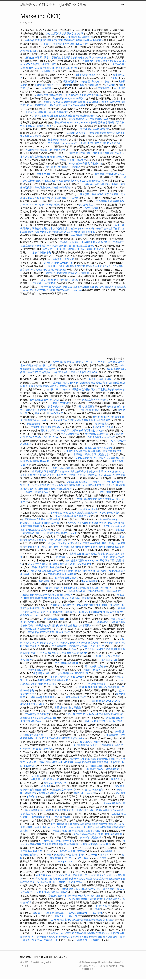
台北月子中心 (53, 817)
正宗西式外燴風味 (34, 112)
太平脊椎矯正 (45, 912)
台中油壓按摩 (92, 434)
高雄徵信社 (104, 933)
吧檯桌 (71, 273)
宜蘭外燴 (93, 228)
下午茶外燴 (83, 522)
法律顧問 (71, 132)
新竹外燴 (61, 160)
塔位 (119, 406)
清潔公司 (79, 33)
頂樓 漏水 (67, 875)
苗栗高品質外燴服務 (38, 564)
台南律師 (62, 895)
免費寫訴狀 (66, 512)
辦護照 (52, 369)
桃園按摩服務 (32, 629)
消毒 (22, 126)
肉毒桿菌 (92, 687)
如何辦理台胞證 (62, 105)
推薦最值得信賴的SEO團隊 (45, 522)
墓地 (123, 369)
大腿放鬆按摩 (60, 273)
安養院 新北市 (47, 197)
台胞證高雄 (86, 509)
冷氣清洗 (111, 406)
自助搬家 (44, 714)
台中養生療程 (94, 95)
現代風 (38, 594)
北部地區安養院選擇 (80, 553)
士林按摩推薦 (43, 173)
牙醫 (49, 854)
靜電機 (28, 526)
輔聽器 (101, 687)
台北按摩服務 (81, 605)
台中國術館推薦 (101, 129)
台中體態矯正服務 (94, 475)
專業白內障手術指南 (102, 824)
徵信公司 (68, 232)
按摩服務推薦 (32, 533)
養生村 (52, 112)
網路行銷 (32, 232)
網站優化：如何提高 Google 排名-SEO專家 (53, 4)
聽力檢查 (53, 762)
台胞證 (102, 102)
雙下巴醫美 (98, 646)
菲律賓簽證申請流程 (88, 81)
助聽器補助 (82, 810)
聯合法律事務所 (78, 95)
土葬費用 (57, 382)
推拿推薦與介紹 (60, 372)
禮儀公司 (52, 895)
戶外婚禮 (104, 745)
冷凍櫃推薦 (62, 738)
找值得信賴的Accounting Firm (70, 122)
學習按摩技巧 (115, 656)
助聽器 (72, 649)
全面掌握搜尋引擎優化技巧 (46, 471)
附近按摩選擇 (118, 570)
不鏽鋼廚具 (26, 444)
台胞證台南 (79, 232)
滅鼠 (48, 625)
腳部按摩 (61, 557)
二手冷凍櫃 (54, 512)
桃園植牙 (77, 286)
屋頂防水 (44, 57)
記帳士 (35, 748)
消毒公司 (39, 721)
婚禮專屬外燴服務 (47, 793)
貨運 (33, 697)
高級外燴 (119, 389)
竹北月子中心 (53, 85)
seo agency (95, 522)
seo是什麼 (87, 546)
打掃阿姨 (116, 266)
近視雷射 (47, 611)
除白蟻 (49, 273)
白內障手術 (95, 543)
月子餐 (50, 475)
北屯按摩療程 (30, 765)
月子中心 (32, 936)
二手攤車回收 (97, 194)
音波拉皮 (66, 197)
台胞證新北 (36, 779)
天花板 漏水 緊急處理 (31, 851)
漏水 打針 (54, 642)
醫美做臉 (67, 187)
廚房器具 (56, 810)
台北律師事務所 (61, 43)
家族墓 (68, 824)
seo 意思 (90, 793)
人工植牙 (116, 499)
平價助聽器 (90, 683)
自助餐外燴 (71, 67)
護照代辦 (80, 153)
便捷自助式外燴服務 (85, 74)
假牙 (100, 228)
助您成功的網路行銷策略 (72, 851)
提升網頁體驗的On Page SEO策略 (88, 560)
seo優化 (29, 762)
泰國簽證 (109, 122)
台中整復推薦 (73, 37)
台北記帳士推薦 (69, 570)
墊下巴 (50, 485)
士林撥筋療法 (47, 88)
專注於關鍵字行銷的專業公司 (104, 769)
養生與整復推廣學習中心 (92, 180)
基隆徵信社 (35, 570)
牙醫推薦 (68, 546)
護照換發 (41, 40)
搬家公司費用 (113, 512)
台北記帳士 (90, 447)
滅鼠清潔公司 (72, 611)
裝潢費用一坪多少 (109, 519)
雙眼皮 (96, 888)
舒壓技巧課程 (103, 906)
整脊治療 (69, 259)
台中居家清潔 (39, 475)
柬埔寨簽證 (91, 122)
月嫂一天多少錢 (110, 543)
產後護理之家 (81, 673)
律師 (32, 594)
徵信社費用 (87, 389)
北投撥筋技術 (49, 283)
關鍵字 (70, 33)
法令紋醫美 (56, 919)
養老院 (40, 680)
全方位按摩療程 (118, 440)
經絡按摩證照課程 (78, 119)
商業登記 (64, 598)
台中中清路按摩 (61, 362)
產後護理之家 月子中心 (64, 789)
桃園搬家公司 (85, 481)
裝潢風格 (119, 122)
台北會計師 (119, 88)
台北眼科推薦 (82, 273)
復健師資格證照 (31, 197)
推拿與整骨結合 (109, 888)
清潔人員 (24, 88)
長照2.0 (36, 717)
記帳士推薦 (94, 420)
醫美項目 (84, 194)
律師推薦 (108, 649)
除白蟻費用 (44, 581)
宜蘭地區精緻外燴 (44, 156)
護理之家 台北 (98, 553)
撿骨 (55, 420)
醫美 (77, 143)
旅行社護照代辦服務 (56, 33)
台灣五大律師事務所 (58, 430)
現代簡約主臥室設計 (62, 625)
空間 (30, 813)
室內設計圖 (52, 389)
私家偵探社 (95, 410)
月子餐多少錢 (62, 266)
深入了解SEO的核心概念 (75, 382)
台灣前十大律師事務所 (62, 933)
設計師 (93, 184)
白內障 (57, 827)
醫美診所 (34, 882)
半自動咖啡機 (105, 605)
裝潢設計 (37, 64)
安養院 (56, 102)
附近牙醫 (109, 560)
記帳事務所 (113, 201)
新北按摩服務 (82, 458)
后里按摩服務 (76, 591)
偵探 (87, 769)
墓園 (117, 526)
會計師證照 (51, 167)
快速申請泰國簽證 (64, 516)
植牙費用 (93, 605)
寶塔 (87, 184)
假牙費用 (94, 745)
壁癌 (121, 690)
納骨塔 (87, 242)
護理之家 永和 (44, 232)
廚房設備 (48, 841)
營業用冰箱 (66, 936)
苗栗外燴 (44, 461)
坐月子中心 (109, 587)
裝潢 (100, 430)
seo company (113, 369)
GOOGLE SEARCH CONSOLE (39, 437)
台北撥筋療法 (97, 40)
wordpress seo (65, 861)
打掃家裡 (36, 283)
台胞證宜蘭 (87, 399)
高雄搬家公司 (78, 827)
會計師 (45, 245)
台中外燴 (88, 362)
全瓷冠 (53, 64)
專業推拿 (101, 683)
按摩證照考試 (76, 878)
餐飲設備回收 (111, 642)
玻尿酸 (35, 776)
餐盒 (75, 625)
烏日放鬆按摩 (81, 888)
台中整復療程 (48, 71)
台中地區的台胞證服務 (69, 167)
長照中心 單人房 (55, 413)
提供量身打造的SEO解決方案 (109, 173)
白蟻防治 (56, 427)
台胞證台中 (29, 67)
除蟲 (95, 430)
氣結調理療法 (42, 187)
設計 (90, 888)
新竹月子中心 (49, 738)
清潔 (33, 386)
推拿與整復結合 (57, 95)
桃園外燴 (95, 242)
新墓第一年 (109, 475)
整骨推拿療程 (62, 663)
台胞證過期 (90, 759)
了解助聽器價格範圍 (47, 410)
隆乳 (87, 163)
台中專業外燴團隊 (45, 697)
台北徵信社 (74, 899)
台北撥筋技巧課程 (45, 519)
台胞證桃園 (82, 687)
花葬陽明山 (63, 564)
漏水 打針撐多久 (76, 738)
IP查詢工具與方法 (106, 485)
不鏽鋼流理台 (113, 102)
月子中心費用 (100, 362)
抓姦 (49, 878)
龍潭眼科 (30, 721)
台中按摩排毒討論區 (98, 119)
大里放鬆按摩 (42, 95)
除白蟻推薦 (109, 85)
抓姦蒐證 (24, 594)
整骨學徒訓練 (55, 143)
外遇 (112, 416)
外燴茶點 (74, 598)
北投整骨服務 (107, 389)
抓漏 (100, 834)
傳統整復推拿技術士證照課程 (87, 936)
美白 (46, 112)
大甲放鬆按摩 (91, 471)
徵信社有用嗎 (77, 471)
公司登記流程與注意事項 (42, 228)
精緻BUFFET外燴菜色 (50, 204)
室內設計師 (102, 201)
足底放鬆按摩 (96, 810)
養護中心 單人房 (69, 533)
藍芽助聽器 (103, 88)
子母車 (44, 286)
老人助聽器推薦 (48, 717)
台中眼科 (32, 622)
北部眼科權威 (76, 430)
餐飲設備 (48, 105)
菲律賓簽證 (86, 37)
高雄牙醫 (73, 663)
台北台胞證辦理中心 (50, 533)
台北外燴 (41, 485)
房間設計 (56, 570)
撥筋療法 (81, 160)
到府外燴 (112, 78)
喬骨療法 (101, 875)
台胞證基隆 (88, 406)
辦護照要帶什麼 (77, 485)
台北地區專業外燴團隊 (105, 61)
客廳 (82, 85)
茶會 (37, 413)
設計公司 (84, 410)
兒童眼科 (48, 102)
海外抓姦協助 (82, 40)
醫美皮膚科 (110, 286)
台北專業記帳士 (38, 735)
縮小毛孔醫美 (91, 933)
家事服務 (72, 522)
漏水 (67, 95)
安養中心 (48, 43)
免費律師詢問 (34, 738)
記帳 (97, 909)
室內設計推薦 (112, 687)
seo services (31, 204)
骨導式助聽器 (40, 878)
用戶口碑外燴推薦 (70, 434)
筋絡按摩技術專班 (57, 574)
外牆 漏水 (75, 43)
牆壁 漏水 (98, 546)
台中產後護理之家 (102, 570)
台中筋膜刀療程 (103, 266)
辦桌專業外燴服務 (57, 139)
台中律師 (39, 683)
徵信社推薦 (52, 115)
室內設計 (64, 242)
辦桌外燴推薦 (104, 499)
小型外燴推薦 (108, 803)
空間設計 (95, 642)
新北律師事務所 (77, 854)
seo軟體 (66, 468)
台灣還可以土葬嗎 (106, 759)
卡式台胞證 (60, 269)
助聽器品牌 (59, 150)
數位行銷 (74, 564)
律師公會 (53, 245)
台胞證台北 (58, 259)
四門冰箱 (73, 912)
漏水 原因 (107, 936)
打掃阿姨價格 (29, 519)
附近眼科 (44, 882)
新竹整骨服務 (56, 546)
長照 (57, 519)
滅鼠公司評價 (114, 451)
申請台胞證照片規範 (110, 132)
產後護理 (117, 382)
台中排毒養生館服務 (63, 841)
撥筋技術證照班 (64, 290)
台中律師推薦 (91, 208)
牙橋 (34, 252)
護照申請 (120, 475)
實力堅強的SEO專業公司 (95, 591)
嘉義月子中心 (99, 481)
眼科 (80, 570)
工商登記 (84, 43)
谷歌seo (24, 464)
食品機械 (120, 793)
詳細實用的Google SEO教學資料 (69, 98)
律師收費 (70, 714)
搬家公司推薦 (54, 40)
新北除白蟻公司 (65, 594)
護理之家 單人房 (54, 180)
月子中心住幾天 (98, 458)
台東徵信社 (94, 844)
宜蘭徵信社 (107, 721)
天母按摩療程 (67, 605)
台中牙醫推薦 (85, 625)
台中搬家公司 (76, 242)
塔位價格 (114, 153)
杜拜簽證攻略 (116, 461)
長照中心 (90, 232)
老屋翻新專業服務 (46, 936)
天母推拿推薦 (32, 150)
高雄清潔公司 (85, 57)
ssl (60, 187)
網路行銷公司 (32, 57)
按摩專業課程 (111, 228)
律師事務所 (26, 574)
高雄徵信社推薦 (60, 878)
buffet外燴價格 (78, 105)
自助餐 (53, 564)
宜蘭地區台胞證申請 (76, 697)
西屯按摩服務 (43, 386)
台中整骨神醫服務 (39, 488)
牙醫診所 (57, 830)
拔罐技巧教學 (34, 423)
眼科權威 (24, 646)
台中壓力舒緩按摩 (34, 670)
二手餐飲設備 (56, 57)
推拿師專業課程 (41, 673)
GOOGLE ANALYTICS (59, 882)
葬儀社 (122, 642)
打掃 (79, 406)
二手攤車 (71, 160)
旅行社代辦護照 (28, 420)
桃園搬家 (116, 813)
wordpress (35, 615)
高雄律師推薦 (41, 369)
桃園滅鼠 (24, 228)
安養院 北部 (72, 481)
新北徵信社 (68, 919)
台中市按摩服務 (66, 762)
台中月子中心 (55, 875)
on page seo (68, 143)
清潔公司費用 (70, 81)
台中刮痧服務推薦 (94, 789)
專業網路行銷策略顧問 (84, 454)
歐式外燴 (117, 721)
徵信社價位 (48, 269)
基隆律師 (39, 85)
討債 (42, 608)
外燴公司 (44, 546)
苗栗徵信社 (92, 372)
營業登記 (64, 386)
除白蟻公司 (59, 156)
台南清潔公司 (55, 286)
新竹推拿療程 (35, 427)
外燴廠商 (64, 471)
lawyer (50, 827)
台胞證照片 (106, 242)
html (67, 85)
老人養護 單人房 (82, 516)
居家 (80, 102)
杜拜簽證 (53, 187)
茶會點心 (46, 570)
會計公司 (99, 286)
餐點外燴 (66, 827)
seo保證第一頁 (30, 365)
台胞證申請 (96, 163)
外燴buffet (87, 61)
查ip (68, 560)
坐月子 (45, 844)
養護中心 (119, 416)
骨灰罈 (103, 858)
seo (58, 936)
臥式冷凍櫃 (100, 143)
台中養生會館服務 (73, 451)
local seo (93, 85)
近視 (101, 700)
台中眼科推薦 (27, 789)
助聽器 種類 (88, 286)
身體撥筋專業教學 (82, 824)
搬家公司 (47, 427)
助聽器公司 (103, 184)
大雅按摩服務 (99, 57)
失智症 (45, 64)
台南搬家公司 (116, 184)
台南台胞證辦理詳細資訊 (85, 115)
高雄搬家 (32, 632)
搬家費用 (97, 912)
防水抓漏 (83, 844)
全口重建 (110, 458)
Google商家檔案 (69, 102)
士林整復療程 (71, 577)
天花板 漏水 (86, 129)
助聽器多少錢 (86, 611)
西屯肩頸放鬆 (72, 279)
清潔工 (72, 153)
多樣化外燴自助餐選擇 (100, 379)
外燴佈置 (105, 420)
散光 (107, 81)
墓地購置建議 (71, 844)
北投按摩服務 (70, 57)
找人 (67, 543)
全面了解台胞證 (57, 67)
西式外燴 (37, 269)
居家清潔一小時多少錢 (87, 132)
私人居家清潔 (113, 143)
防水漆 (33, 290)
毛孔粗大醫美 (65, 115)
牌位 (35, 912)
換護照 (23, 372)
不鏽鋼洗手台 (101, 656)
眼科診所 (104, 854)
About (123, 4)
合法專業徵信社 (66, 673)
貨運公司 (119, 225)
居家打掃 (108, 194)
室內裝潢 (120, 786)
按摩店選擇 (43, 632)
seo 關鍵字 (103, 416)
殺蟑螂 (53, 468)
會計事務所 (62, 112)
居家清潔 (44, 629)
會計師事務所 (87, 143)
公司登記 (32, 485)
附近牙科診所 (46, 150)
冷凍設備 (71, 574)
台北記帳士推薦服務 (54, 618)
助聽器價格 (31, 410)
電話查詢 (109, 919)
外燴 (30, 475)
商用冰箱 (88, 430)
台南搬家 (79, 762)
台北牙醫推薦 (37, 105)
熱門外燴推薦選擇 (79, 420)
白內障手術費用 (33, 844)
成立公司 (30, 642)
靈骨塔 (101, 122)
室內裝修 (75, 543)
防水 (57, 437)
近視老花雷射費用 (37, 180)
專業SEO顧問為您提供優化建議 (96, 899)
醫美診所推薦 (38, 704)
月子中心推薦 (39, 115)
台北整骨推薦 (104, 492)
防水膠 (75, 197)
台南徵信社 (109, 526)
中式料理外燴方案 (77, 895)
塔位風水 (111, 481)
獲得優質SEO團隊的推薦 (82, 266)
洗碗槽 (121, 557)
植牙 (121, 85)
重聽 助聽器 (89, 451)
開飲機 (64, 892)
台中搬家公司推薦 (75, 475)
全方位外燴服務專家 (78, 228)
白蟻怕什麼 (89, 670)
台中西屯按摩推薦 (55, 540)
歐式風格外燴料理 (46, 290)
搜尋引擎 (104, 153)
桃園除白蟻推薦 (94, 830)
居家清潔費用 (42, 67)
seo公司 (102, 512)
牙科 (95, 416)
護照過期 (63, 245)
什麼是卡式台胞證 (77, 372)
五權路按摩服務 (95, 587)
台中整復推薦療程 (29, 854)
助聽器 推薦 (40, 789)
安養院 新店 (65, 652)
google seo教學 (90, 102)
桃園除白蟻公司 (60, 912)
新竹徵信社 (66, 817)
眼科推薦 (120, 803)
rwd (27, 290)
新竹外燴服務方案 (41, 892)
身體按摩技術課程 (29, 50)
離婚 (27, 810)
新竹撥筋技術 (96, 765)
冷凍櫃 (57, 197)
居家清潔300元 (71, 180)
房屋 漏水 (99, 249)
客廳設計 (108, 851)
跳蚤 (98, 895)
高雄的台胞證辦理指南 (52, 279)
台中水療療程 (102, 423)
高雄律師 (84, 837)
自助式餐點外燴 (96, 437)
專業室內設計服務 (106, 622)
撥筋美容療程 (76, 362)
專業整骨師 (36, 810)
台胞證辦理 (61, 228)
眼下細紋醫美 (68, 40)
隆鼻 (27, 652)
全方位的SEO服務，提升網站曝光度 (61, 249)
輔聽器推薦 (31, 40)
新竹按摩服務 (70, 916)
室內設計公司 (45, 365)
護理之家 (53, 632)
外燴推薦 (55, 605)
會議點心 (46, 372)
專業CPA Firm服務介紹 (109, 471)
